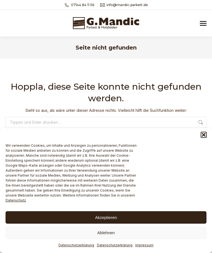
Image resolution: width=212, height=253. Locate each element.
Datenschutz (16, 200)
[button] (203, 135)
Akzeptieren (106, 217)
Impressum (144, 245)
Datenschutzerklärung (76, 245)
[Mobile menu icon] (203, 23)
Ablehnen (106, 232)
